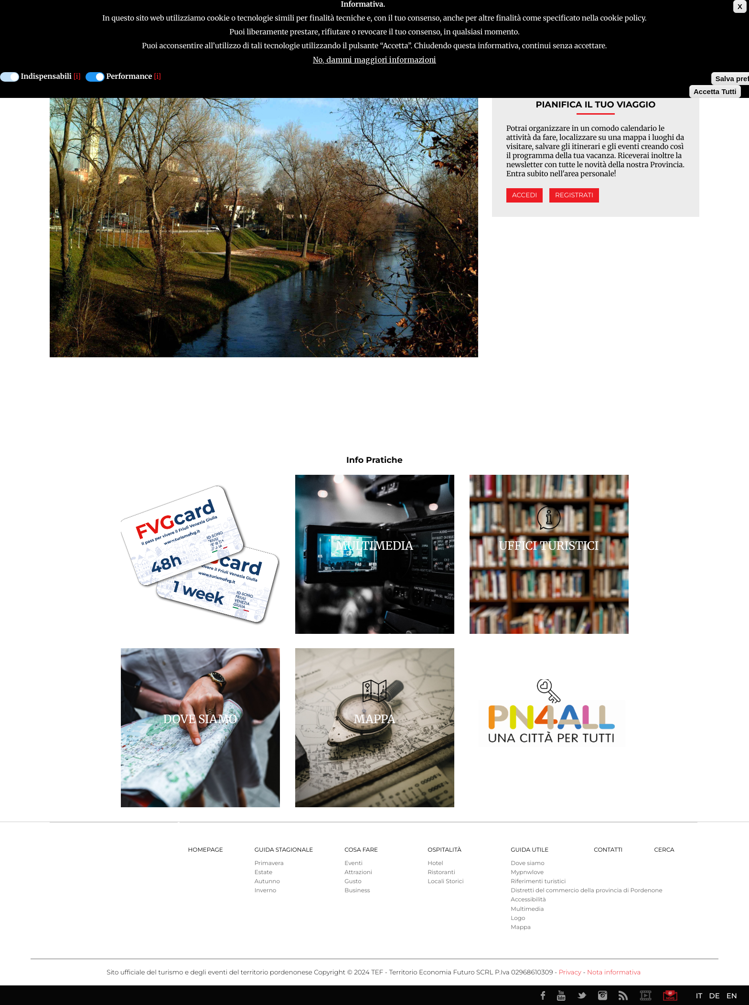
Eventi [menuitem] (353, 863)
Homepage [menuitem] (205, 850)
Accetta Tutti (715, 91)
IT (699, 995)
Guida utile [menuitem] (529, 850)
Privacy (570, 972)
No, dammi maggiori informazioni (374, 59)
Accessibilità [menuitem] (528, 899)
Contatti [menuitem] (608, 850)
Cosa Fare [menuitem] (361, 850)
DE (714, 995)
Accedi (524, 195)
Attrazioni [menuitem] (358, 872)
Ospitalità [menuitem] (444, 850)
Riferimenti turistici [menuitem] (538, 881)
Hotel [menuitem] (435, 863)
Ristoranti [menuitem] (441, 872)
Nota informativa (614, 972)
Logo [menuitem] (518, 918)
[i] (77, 76)
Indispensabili (46, 76)
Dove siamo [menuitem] (527, 863)
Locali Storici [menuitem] (445, 881)
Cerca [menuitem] (664, 850)
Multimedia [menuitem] (527, 909)
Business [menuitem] (357, 890)
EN (732, 995)
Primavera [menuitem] (269, 863)
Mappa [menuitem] (521, 927)
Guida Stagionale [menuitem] (284, 850)
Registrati (574, 195)
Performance (129, 76)
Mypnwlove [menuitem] (527, 872)
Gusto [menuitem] (352, 881)
